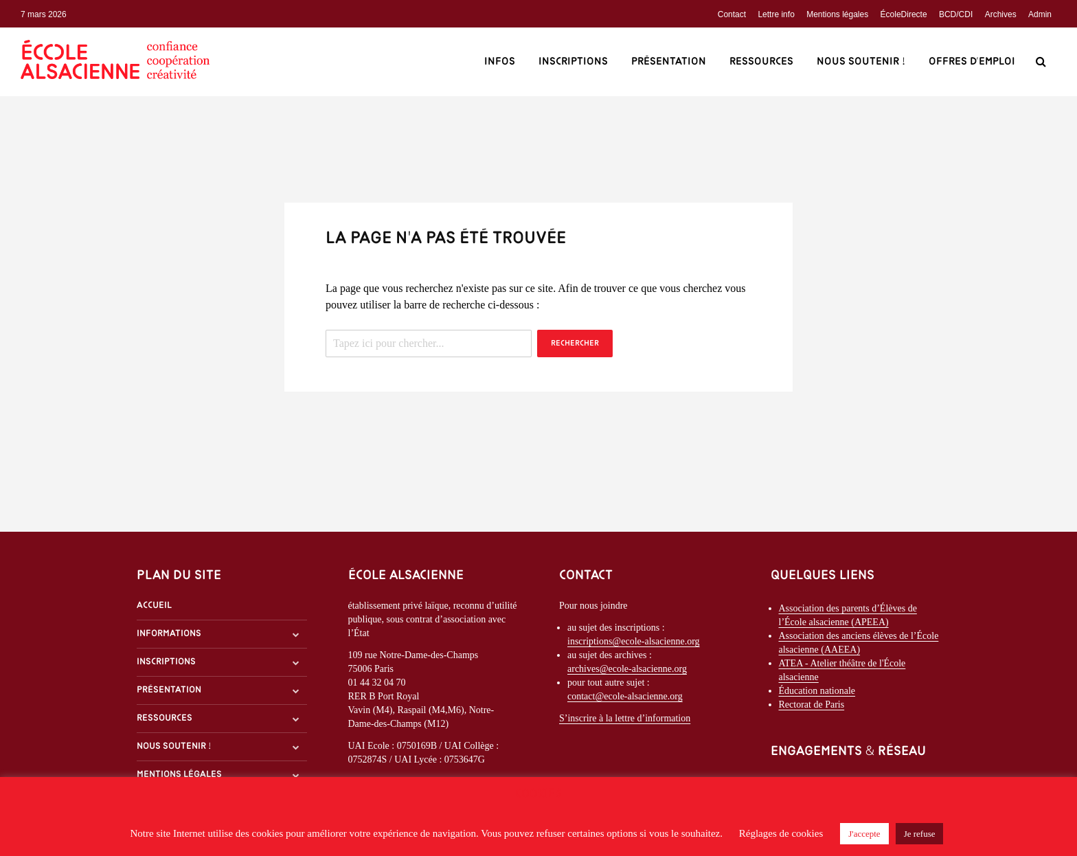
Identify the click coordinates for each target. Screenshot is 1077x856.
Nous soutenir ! (861, 61)
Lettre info (776, 14)
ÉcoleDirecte (904, 14)
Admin (1040, 14)
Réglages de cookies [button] (781, 833)
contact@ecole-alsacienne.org (625, 696)
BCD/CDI (956, 14)
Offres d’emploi (972, 61)
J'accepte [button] (864, 834)
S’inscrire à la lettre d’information (624, 718)
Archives (1001, 14)
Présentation (668, 61)
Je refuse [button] (920, 834)
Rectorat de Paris (812, 704)
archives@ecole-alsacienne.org (627, 669)
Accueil (154, 605)
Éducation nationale (817, 691)
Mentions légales (837, 14)
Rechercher (575, 343)
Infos (499, 61)
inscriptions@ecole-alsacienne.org (633, 641)
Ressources (761, 61)
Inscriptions (573, 61)
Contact (732, 14)
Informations (169, 633)
